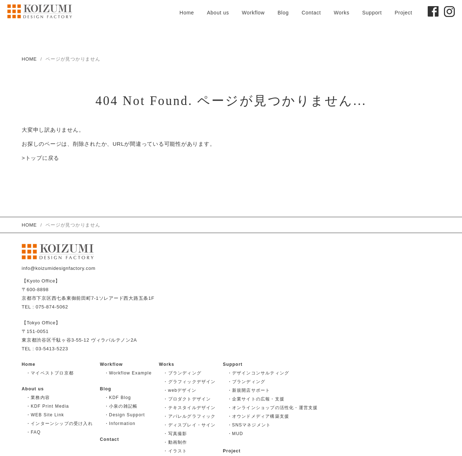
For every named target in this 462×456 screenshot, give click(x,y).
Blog (283, 13)
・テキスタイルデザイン (189, 407)
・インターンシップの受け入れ (59, 423)
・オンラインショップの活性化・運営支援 (272, 407)
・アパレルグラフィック (189, 416)
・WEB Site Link (45, 414)
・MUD (235, 433)
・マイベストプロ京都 (50, 373)
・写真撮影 (175, 433)
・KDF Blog (117, 397)
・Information (119, 423)
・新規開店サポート (248, 390)
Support (372, 13)
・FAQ (33, 432)
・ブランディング (182, 373)
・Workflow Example (128, 373)
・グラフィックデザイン (189, 381)
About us (218, 13)
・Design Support (124, 414)
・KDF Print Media (47, 406)
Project (403, 13)
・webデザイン (179, 390)
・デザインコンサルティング (258, 373)
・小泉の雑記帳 (121, 406)
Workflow (253, 13)
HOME (29, 59)
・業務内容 (38, 397)
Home (186, 13)
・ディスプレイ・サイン (189, 425)
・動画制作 (175, 442)
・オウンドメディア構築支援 (258, 416)
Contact (311, 13)
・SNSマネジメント (249, 425)
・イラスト (175, 450)
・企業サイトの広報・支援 (255, 399)
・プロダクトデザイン (187, 399)
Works (341, 13)
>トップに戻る (40, 158)
